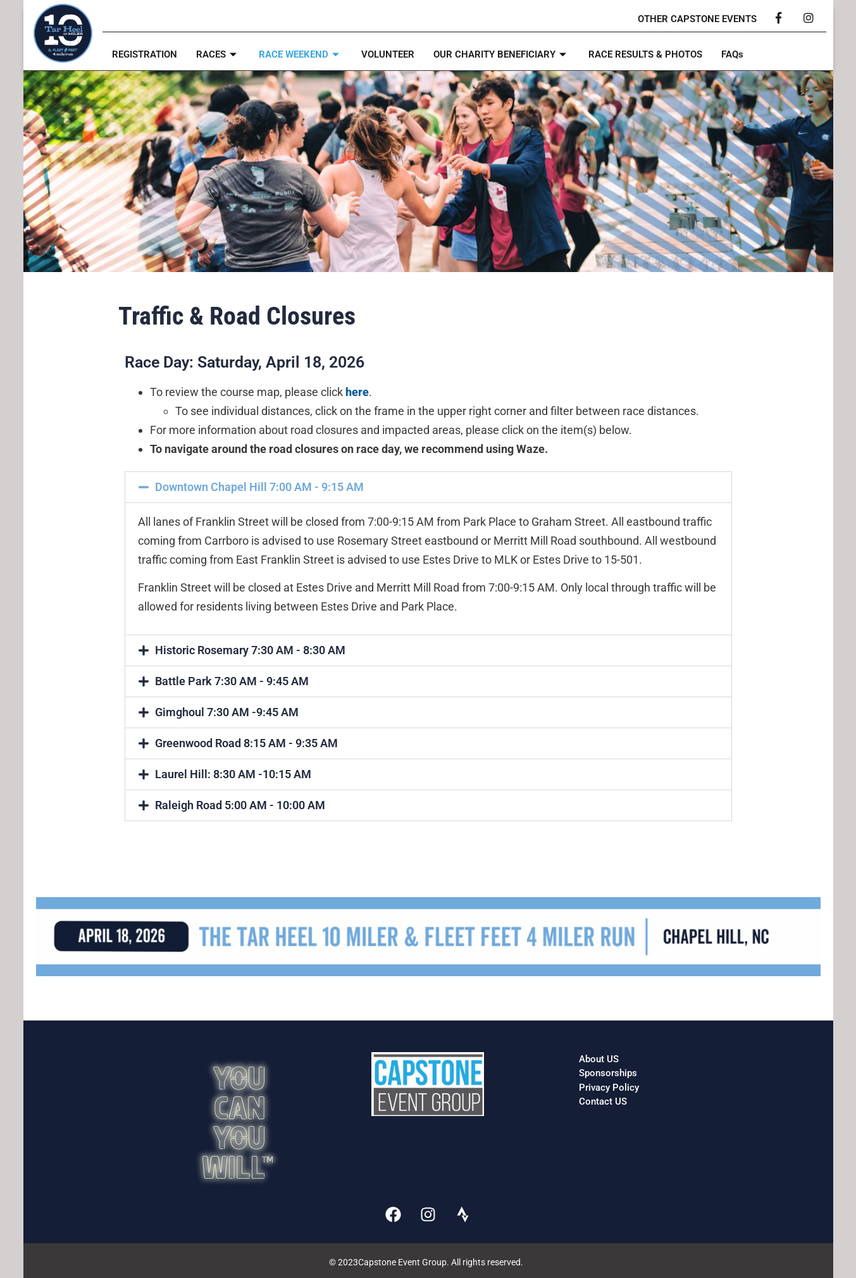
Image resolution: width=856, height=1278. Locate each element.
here (357, 392)
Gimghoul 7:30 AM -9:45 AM (227, 712)
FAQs (732, 54)
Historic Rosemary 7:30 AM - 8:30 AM (250, 650)
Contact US (603, 1101)
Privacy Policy (609, 1087)
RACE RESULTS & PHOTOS (645, 54)
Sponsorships (608, 1073)
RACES (218, 54)
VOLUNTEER (387, 54)
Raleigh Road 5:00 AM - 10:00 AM (240, 805)
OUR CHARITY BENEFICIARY (501, 54)
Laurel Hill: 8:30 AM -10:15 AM (233, 774)
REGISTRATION (144, 54)
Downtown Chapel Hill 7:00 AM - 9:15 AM (259, 486)
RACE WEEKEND (300, 54)
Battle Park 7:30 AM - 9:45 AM (232, 681)
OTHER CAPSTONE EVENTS (697, 19)
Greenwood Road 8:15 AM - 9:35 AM (246, 743)
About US (599, 1059)
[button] (428, 487)
